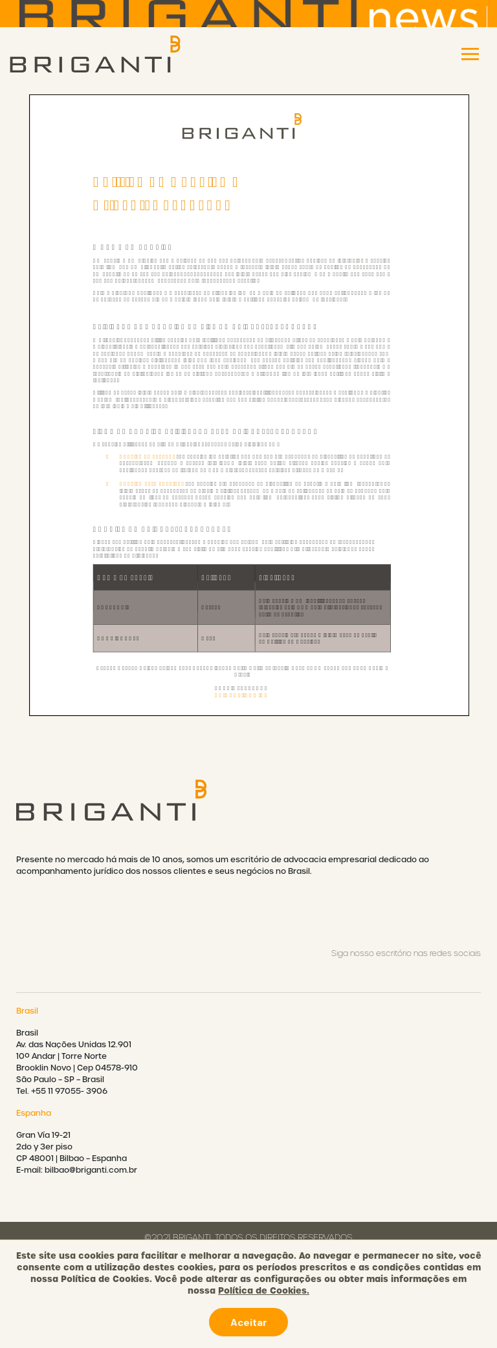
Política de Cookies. (263, 1290)
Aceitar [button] (248, 1322)
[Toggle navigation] (470, 54)
